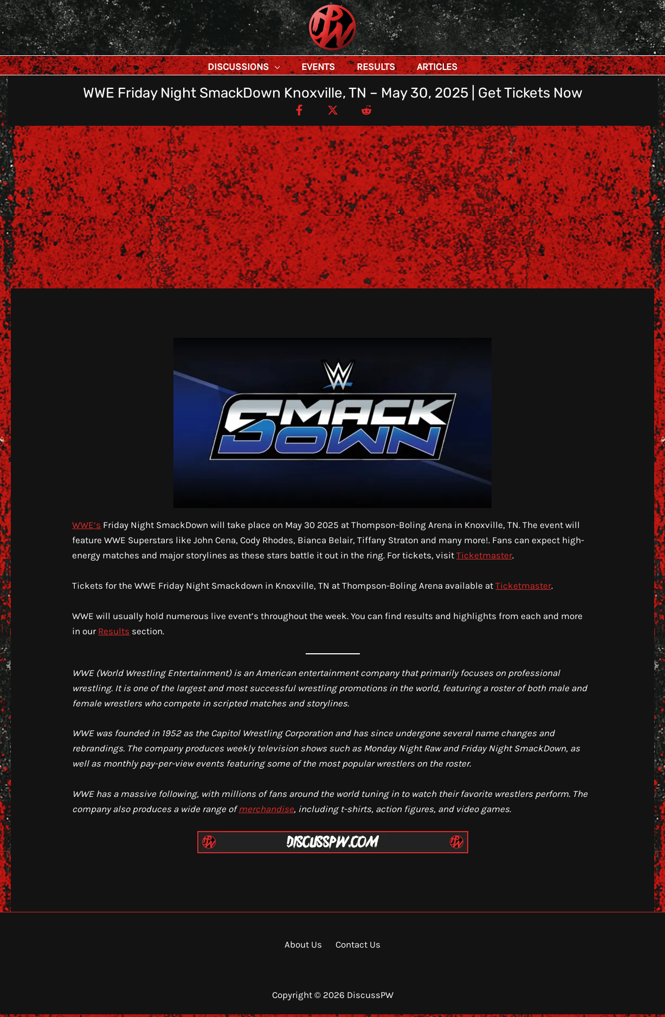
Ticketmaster (484, 557)
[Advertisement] (333, 210)
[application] (298, 67)
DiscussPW (311, 51)
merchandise (266, 811)
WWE (83, 527)
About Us (305, 947)
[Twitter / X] (332, 112)
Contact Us (355, 947)
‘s (97, 527)
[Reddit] (371, 112)
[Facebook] (294, 112)
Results (114, 633)
